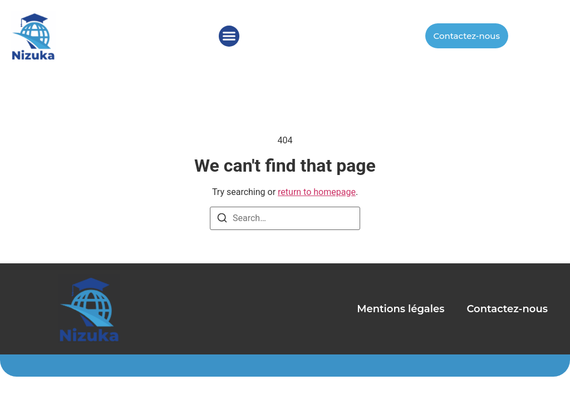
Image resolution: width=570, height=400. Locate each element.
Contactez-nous (507, 309)
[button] (229, 36)
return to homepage (317, 192)
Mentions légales (400, 309)
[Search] (222, 220)
